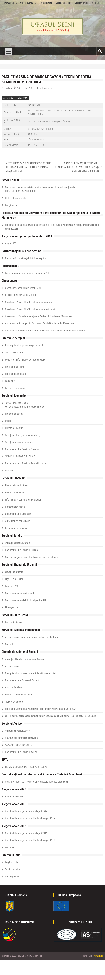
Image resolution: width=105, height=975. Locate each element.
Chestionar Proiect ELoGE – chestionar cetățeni (28, 302)
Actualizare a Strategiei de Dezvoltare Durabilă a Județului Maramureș (39, 323)
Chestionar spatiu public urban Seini (23, 287)
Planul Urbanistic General (17, 485)
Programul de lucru (14, 366)
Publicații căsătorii (14, 622)
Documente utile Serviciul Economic (23, 449)
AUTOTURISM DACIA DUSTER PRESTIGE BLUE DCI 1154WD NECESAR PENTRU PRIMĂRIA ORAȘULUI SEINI (28, 167)
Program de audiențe (15, 373)
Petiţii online (11, 205)
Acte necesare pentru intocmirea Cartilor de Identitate (31, 637)
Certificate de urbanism (16, 528)
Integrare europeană (15, 388)
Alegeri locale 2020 (14, 796)
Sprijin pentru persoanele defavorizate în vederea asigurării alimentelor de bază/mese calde (50, 715)
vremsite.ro (98, 956)
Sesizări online (81, 2)
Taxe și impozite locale (16, 402)
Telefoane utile (12, 869)
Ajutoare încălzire (13, 687)
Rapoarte (9, 470)
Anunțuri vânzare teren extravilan (21, 737)
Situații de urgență (14, 571)
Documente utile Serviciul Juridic (21, 550)
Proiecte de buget (14, 413)
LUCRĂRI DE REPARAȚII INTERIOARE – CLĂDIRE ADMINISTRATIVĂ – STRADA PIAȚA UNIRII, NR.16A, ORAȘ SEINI (77, 167)
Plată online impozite (15, 198)
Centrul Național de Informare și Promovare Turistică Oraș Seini (36, 781)
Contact (95, 2)
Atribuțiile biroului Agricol (17, 730)
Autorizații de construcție (17, 520)
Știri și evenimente (29, 2)
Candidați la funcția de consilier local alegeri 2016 (30, 818)
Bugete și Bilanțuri (14, 427)
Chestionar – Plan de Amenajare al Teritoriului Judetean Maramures (38, 316)
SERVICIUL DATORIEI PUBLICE (20, 456)
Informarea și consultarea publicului (23, 499)
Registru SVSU (12, 586)
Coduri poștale (12, 876)
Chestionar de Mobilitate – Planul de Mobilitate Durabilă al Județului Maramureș (45, 330)
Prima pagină (10, 2)
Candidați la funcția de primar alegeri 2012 (26, 833)
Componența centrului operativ (20, 593)
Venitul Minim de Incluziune (18, 694)
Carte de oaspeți (63, 2)
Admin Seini (46, 88)
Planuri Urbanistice (14, 492)
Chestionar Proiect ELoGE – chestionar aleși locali (30, 309)
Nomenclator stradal (15, 506)
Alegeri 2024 (11, 243)
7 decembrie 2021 (25, 88)
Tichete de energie (14, 701)
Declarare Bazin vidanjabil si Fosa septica (25, 258)
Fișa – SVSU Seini (14, 579)
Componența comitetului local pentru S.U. (26, 600)
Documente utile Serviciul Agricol (21, 752)
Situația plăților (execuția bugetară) (22, 435)
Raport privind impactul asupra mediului (25, 345)
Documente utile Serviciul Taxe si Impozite (26, 463)
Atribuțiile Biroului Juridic (17, 542)
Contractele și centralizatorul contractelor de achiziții (31, 557)
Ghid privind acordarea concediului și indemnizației (30, 673)
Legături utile (11, 862)
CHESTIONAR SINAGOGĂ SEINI (20, 295)
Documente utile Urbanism (18, 513)
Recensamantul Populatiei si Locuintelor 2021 (28, 273)
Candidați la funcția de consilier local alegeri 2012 (30, 840)
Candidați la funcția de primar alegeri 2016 (26, 811)
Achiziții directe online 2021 (15, 98)
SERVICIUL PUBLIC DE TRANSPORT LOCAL (26, 766)
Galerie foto (46, 2)
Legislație (10, 380)
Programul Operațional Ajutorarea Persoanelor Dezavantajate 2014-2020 (41, 708)
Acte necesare (12, 666)
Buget (8, 420)
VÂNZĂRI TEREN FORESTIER (19, 744)
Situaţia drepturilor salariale (19, 442)
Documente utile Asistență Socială (22, 680)
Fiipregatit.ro (11, 607)
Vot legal (9, 847)
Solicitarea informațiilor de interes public (25, 359)
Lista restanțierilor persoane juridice (26, 406)
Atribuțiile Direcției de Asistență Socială (24, 659)
